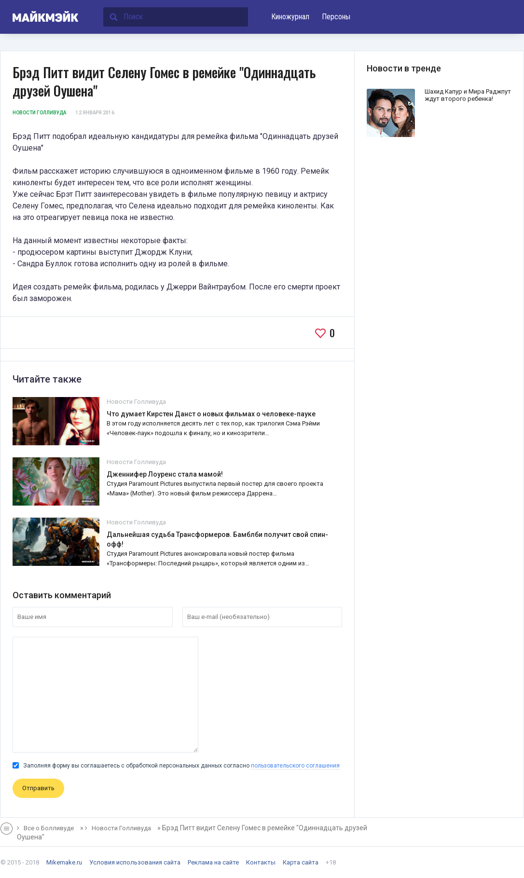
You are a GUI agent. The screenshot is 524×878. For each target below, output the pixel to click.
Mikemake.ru (64, 862)
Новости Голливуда (39, 112)
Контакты (261, 862)
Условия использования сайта (134, 862)
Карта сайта (300, 862)
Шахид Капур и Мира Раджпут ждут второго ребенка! (468, 95)
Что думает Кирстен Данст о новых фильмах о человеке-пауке (211, 414)
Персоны (336, 16)
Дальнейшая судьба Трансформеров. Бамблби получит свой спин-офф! (217, 539)
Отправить (38, 788)
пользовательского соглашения (295, 765)
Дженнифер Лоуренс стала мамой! (165, 474)
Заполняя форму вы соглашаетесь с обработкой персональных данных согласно (176, 765)
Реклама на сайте (213, 862)
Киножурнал (290, 16)
